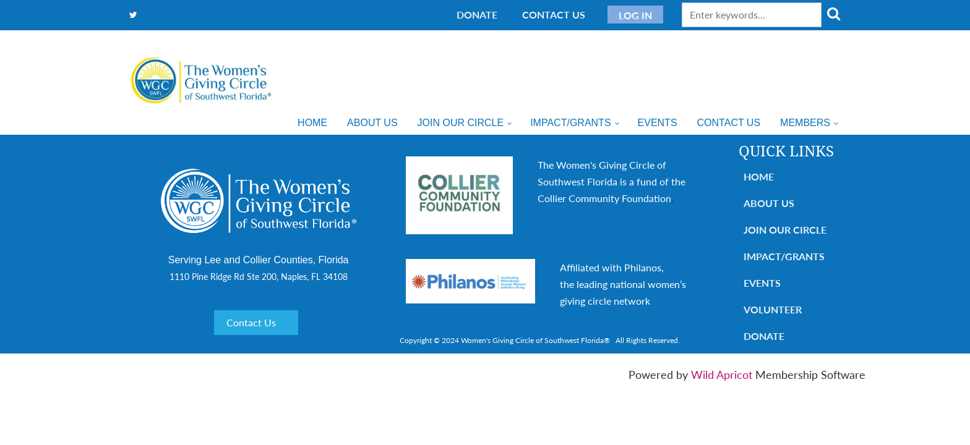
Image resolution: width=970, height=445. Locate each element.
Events (762, 283)
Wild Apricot (721, 374)
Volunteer (773, 309)
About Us (769, 203)
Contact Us (553, 14)
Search (833, 13)
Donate (477, 14)
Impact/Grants (784, 256)
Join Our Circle (785, 229)
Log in (635, 15)
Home (759, 176)
